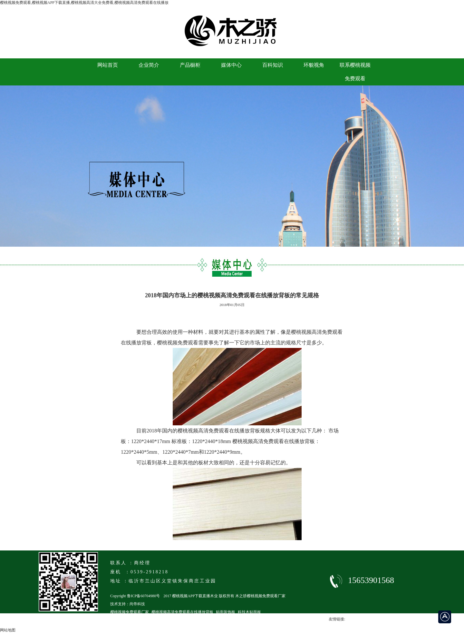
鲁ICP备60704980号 (143, 596)
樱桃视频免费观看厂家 (129, 612)
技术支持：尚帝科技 (127, 604)
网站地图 (7, 630)
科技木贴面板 (249, 612)
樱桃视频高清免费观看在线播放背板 (182, 612)
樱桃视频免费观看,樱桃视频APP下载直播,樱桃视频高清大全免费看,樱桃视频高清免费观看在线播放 (84, 2)
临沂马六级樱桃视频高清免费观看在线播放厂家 (150, 620)
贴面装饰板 (225, 612)
